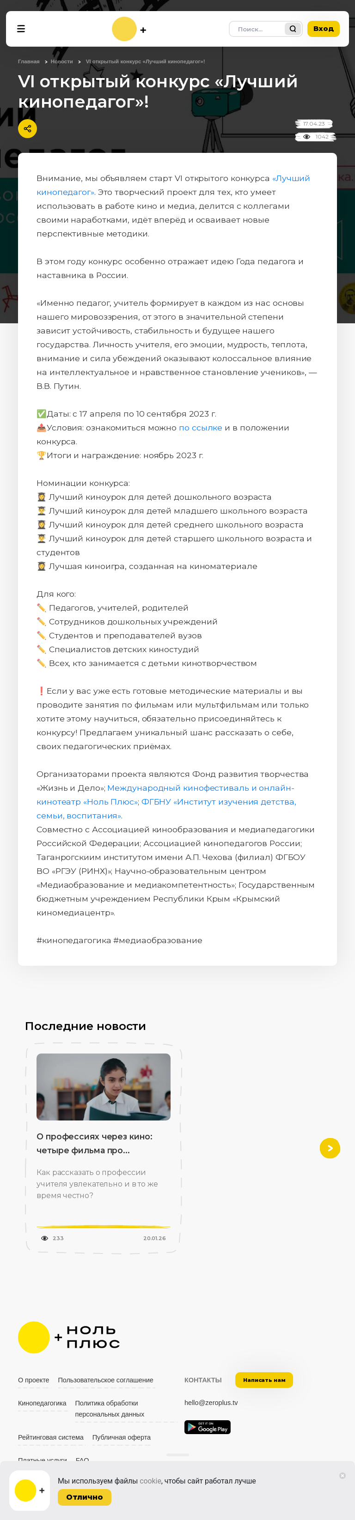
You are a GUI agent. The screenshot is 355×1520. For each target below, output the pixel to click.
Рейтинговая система (51, 1437)
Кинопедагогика (42, 1403)
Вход (323, 28)
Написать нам (264, 1380)
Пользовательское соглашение (105, 1380)
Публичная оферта (121, 1437)
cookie (150, 1481)
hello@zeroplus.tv (211, 1402)
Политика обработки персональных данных (110, 1408)
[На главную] (129, 29)
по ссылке (200, 427)
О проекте (33, 1380)
